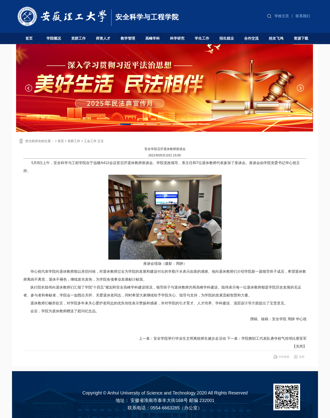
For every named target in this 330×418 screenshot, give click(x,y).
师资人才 (103, 38)
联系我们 (303, 16)
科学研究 (177, 38)
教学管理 (128, 38)
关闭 (299, 346)
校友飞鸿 (276, 38)
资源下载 (301, 38)
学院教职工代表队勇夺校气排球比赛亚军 (274, 338)
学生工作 (202, 38)
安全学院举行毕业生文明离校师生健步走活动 (189, 338)
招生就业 (226, 38)
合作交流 (251, 38)
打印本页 (284, 356)
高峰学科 (152, 38)
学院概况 (53, 38)
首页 (29, 38)
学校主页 (281, 16)
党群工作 (78, 38)
